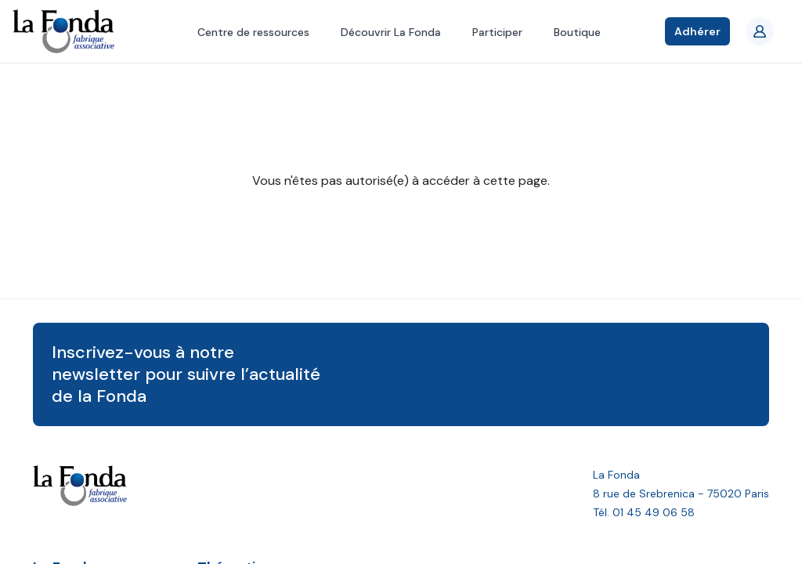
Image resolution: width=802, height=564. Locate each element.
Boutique (577, 32)
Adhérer (697, 31)
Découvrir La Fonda (391, 32)
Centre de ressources (253, 32)
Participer (497, 32)
